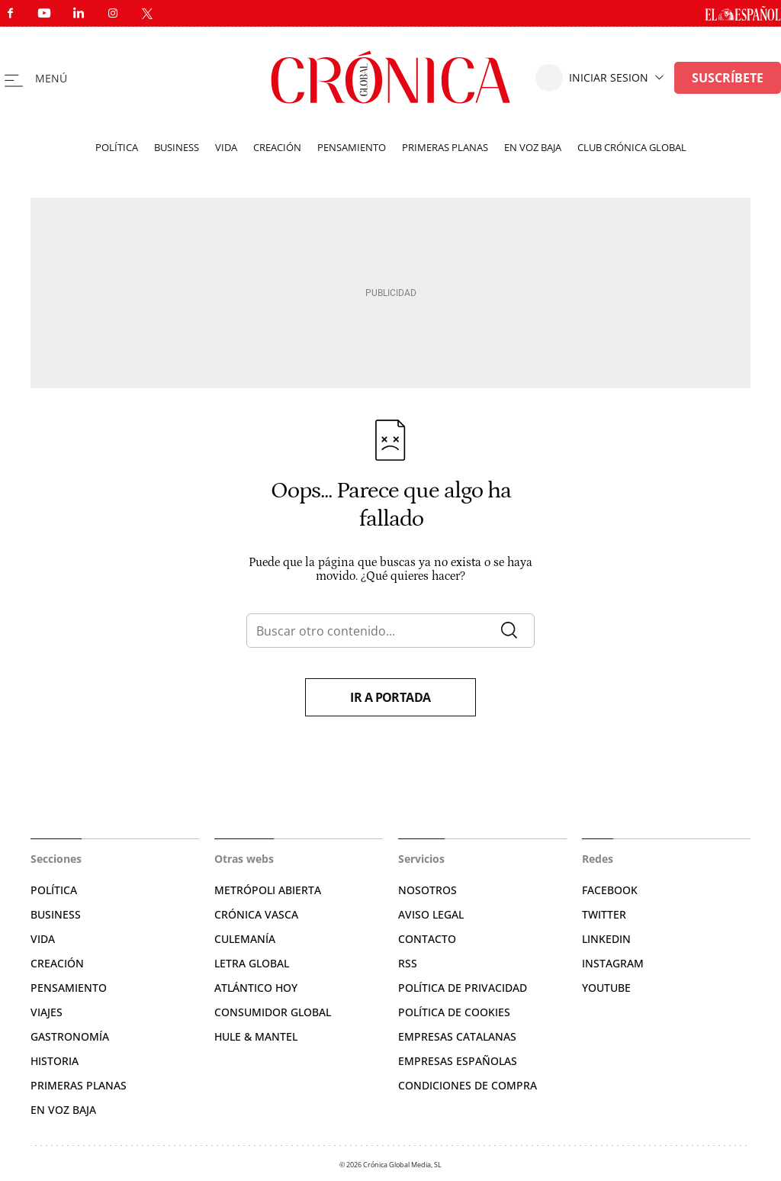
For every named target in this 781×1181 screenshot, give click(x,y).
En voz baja (532, 147)
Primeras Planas (79, 1085)
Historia (55, 1061)
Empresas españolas (457, 1061)
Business (176, 147)
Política (116, 147)
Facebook (610, 890)
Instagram (613, 963)
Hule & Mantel (255, 1036)
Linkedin (606, 939)
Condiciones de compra (467, 1085)
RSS (407, 963)
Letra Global (251, 963)
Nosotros (427, 890)
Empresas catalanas (457, 1036)
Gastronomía (70, 1036)
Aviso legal (431, 914)
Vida (226, 147)
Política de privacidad (462, 987)
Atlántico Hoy (255, 987)
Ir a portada (390, 697)
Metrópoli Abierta (267, 890)
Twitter (604, 914)
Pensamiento (351, 147)
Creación (277, 147)
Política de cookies (454, 1012)
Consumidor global (272, 1012)
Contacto (427, 939)
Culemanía (244, 939)
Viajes (47, 1012)
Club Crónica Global (631, 147)
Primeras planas (445, 147)
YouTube (606, 987)
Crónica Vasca (256, 914)
